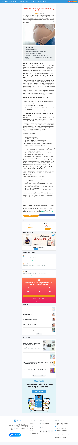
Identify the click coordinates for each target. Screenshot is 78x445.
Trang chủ (10, 1)
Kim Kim (26, 271)
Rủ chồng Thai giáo (44, 423)
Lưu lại (31, 215)
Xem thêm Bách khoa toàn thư (39, 375)
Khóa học (30, 1)
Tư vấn (36, 1)
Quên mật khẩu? (39, 301)
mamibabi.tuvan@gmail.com (62, 430)
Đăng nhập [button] (70, 1)
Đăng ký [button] (75, 1)
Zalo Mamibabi (14, 435)
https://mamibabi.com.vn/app (47, 211)
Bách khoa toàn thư (34, 433)
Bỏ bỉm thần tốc (44, 425)
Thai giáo (14, 1)
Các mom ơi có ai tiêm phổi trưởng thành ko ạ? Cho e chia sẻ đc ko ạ (34, 273)
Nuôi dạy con (25, 1)
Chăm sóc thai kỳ (20, 1)
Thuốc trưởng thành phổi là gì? (31, 49)
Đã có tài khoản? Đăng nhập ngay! (39, 298)
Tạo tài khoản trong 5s (39, 296)
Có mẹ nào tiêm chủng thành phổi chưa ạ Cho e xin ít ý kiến (33, 257)
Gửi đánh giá (47, 228)
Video (33, 1)
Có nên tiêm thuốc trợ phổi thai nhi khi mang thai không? (36, 55)
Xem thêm (39, 333)
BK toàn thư (40, 1)
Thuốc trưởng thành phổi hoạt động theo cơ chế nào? (36, 51)
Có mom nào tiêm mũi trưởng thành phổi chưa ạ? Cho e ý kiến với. (34, 265)
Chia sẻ (47, 215)
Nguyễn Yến (27, 263)
